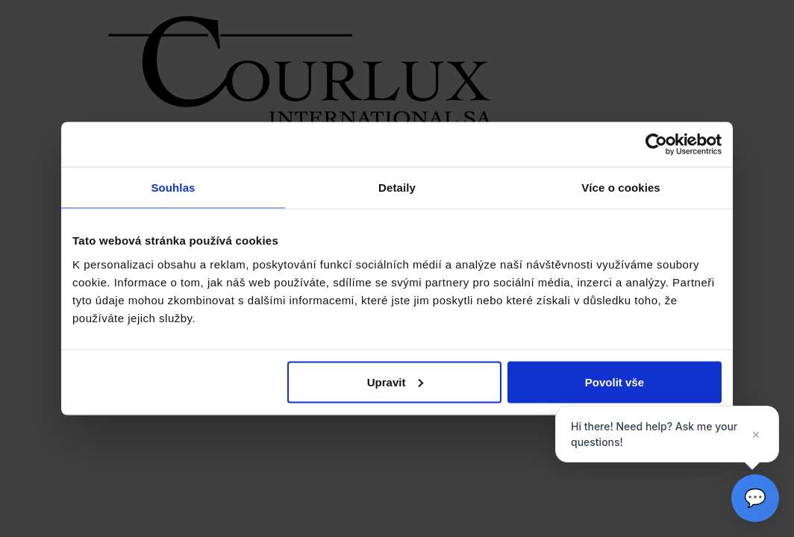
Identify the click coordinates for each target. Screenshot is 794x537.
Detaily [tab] (397, 187)
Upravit (395, 381)
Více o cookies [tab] (620, 187)
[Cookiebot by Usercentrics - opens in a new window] (656, 145)
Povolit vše (614, 381)
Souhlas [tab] (173, 187)
